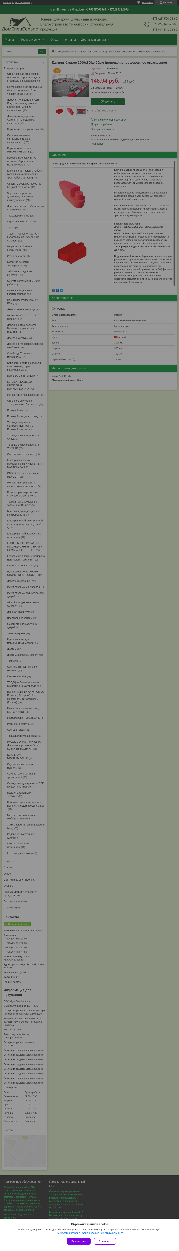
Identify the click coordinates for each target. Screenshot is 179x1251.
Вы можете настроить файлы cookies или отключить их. (88, 1233)
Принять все (78, 1241)
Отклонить (105, 1241)
